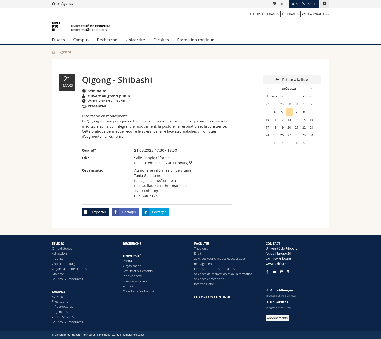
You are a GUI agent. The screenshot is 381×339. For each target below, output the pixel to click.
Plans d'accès (132, 276)
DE (282, 3)
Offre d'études (62, 248)
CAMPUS (58, 292)
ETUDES (58, 244)
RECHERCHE (132, 244)
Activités (57, 296)
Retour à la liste (294, 79)
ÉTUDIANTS (290, 14)
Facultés (161, 39)
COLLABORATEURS (315, 14)
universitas (279, 302)
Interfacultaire (204, 284)
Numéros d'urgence (133, 334)
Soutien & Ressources (67, 279)
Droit (197, 253)
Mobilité (57, 258)
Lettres (199, 268)
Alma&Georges (282, 290)
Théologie (201, 248)
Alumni (128, 286)
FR (274, 3)
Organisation (132, 266)
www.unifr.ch (276, 263)
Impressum (89, 334)
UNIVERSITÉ (132, 256)
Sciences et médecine (209, 279)
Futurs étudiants (264, 14)
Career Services (63, 317)
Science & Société (135, 281)
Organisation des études (69, 268)
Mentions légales (109, 334)
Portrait (128, 260)
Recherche (107, 39)
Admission (59, 253)
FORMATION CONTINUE (212, 297)
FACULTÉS (201, 244)
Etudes (58, 39)
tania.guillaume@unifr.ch (155, 180)
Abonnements (277, 318)
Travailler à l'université (138, 291)
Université (135, 39)
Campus (81, 39)
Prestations (60, 301)
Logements (60, 311)
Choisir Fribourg (63, 263)
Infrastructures (62, 306)
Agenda (67, 3)
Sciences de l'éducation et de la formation (223, 274)
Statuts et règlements (138, 271)
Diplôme (58, 274)
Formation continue (195, 39)
